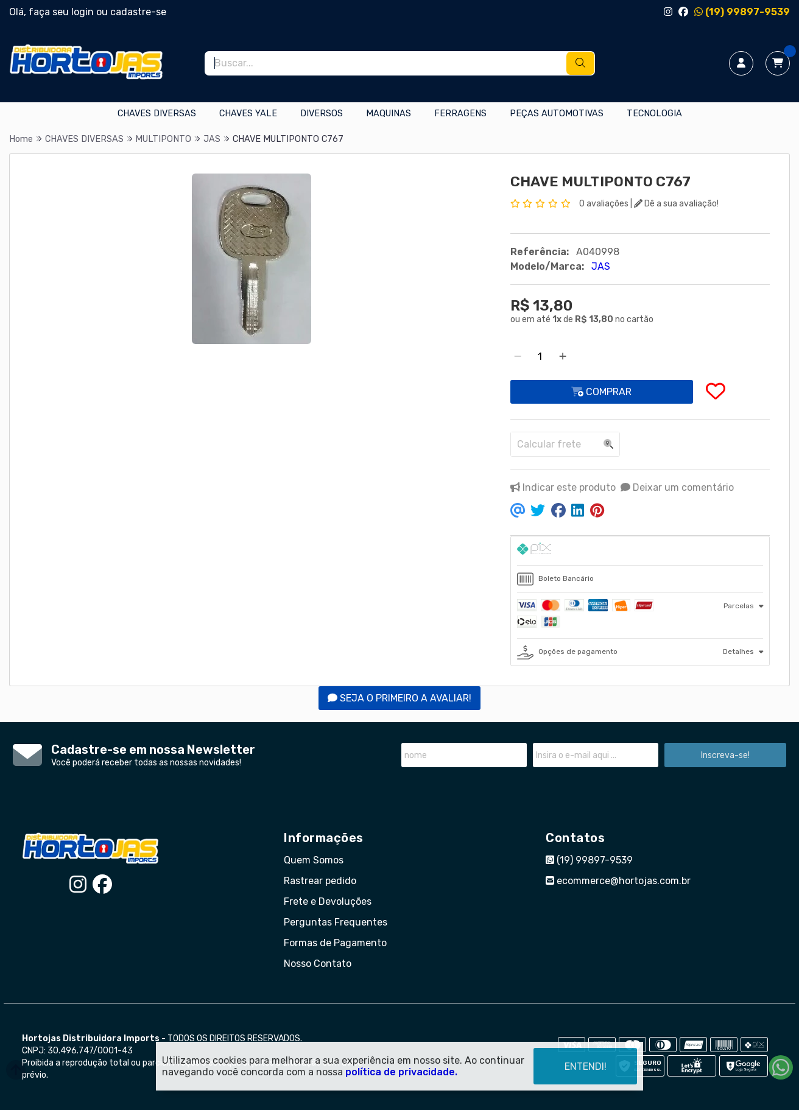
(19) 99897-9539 (742, 12)
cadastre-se (138, 12)
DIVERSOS (321, 113)
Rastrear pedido (320, 881)
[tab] (640, 550)
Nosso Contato (317, 963)
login (83, 12)
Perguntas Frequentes (335, 922)
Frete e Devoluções (327, 901)
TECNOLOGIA (654, 113)
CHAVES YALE (248, 113)
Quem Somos (313, 860)
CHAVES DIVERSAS (157, 113)
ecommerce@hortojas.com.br (618, 881)
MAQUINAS (388, 113)
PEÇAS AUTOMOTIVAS (557, 113)
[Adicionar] (562, 356)
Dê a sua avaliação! (676, 203)
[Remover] (517, 356)
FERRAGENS (460, 113)
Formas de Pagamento (335, 943)
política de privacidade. (401, 1072)
